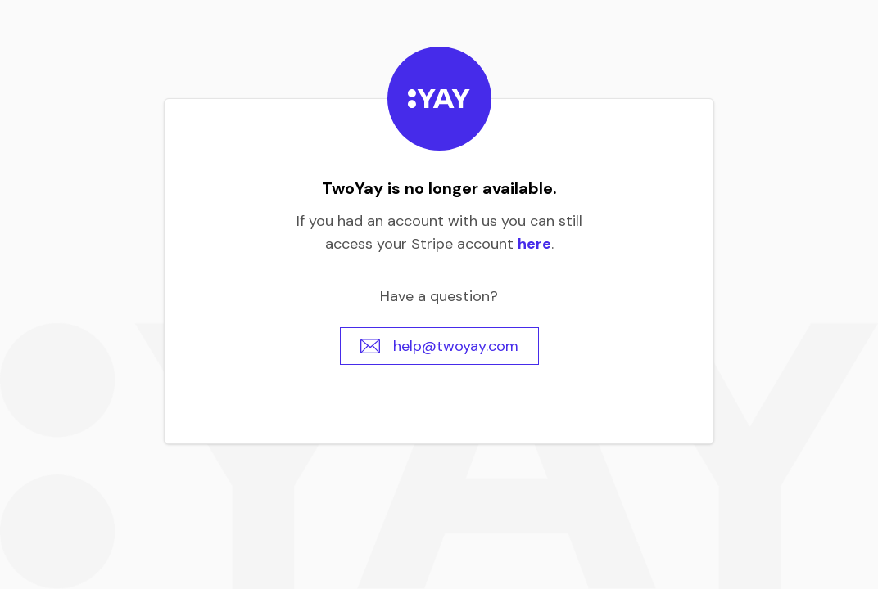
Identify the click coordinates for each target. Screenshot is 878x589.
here (534, 244)
